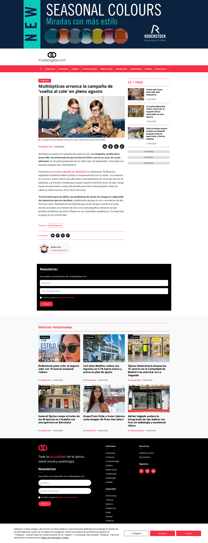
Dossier (109, 516)
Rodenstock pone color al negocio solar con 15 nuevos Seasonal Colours (55, 369)
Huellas (148, 68)
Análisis (75, 68)
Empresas (50, 68)
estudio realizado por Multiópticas (71, 171)
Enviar (46, 303)
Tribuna (109, 499)
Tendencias (121, 68)
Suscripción (144, 456)
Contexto (63, 68)
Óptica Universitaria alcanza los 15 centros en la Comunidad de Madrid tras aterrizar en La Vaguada (147, 370)
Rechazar (162, 533)
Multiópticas (55, 225)
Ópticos (109, 503)
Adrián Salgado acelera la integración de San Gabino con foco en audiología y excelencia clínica (147, 420)
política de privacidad (66, 297)
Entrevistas (111, 495)
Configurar (136, 533)
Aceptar (188, 533)
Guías (108, 512)
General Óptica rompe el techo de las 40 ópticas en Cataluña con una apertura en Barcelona (59, 419)
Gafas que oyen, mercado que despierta (154, 92)
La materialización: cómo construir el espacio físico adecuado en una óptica (155, 111)
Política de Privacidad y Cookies (55, 537)
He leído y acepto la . (59, 297)
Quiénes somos (146, 452)
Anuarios (110, 520)
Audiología (135, 68)
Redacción (47, 146)
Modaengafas (137, 430)
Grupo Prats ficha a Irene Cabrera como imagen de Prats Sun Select (102, 419)
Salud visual (106, 68)
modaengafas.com (59, 250)
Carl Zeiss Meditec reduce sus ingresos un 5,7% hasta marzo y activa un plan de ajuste (102, 369)
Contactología (89, 68)
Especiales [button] (160, 68)
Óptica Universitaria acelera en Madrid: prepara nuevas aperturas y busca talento (156, 133)
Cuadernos (111, 507)
